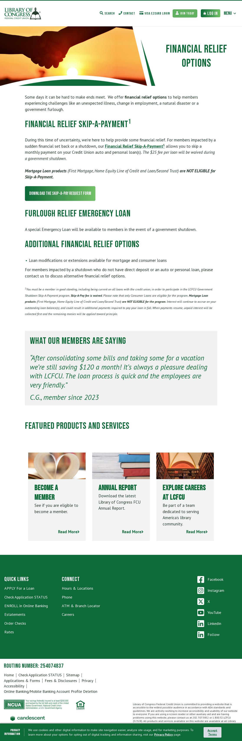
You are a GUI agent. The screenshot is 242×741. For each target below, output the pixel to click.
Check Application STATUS (25, 597)
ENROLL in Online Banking (26, 605)
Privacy (87, 680)
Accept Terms (212, 732)
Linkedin (209, 623)
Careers (68, 614)
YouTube (209, 612)
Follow (208, 635)
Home (9, 674)
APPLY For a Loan (19, 588)
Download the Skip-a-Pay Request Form (60, 193)
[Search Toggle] (107, 13)
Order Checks (15, 623)
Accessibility (14, 685)
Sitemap (72, 674)
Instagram (210, 590)
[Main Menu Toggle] (230, 13)
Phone (67, 597)
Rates (9, 631)
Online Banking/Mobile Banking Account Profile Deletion (50, 691)
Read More (69, 531)
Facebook (210, 579)
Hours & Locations (77, 588)
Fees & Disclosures (61, 680)
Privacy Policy (163, 734)
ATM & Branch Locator (81, 605)
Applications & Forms (22, 680)
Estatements (14, 614)
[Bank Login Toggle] (210, 13)
